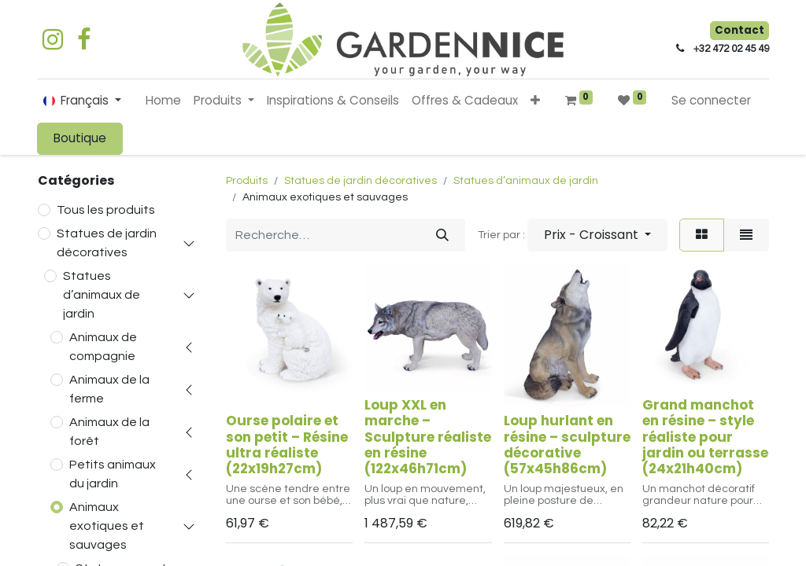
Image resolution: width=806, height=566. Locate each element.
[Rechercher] (442, 235)
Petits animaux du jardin (112, 474)
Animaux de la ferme (109, 389)
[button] (535, 101)
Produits (247, 180)
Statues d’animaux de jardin (101, 295)
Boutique (80, 138)
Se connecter (711, 100)
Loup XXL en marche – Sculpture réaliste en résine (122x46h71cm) (427, 437)
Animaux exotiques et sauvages (106, 526)
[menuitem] (163, 101)
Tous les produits (106, 210)
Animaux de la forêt (109, 431)
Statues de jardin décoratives (107, 243)
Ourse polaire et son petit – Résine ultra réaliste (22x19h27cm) (287, 444)
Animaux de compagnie (103, 346)
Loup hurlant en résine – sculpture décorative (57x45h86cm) (567, 444)
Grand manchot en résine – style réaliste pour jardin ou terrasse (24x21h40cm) (705, 437)
